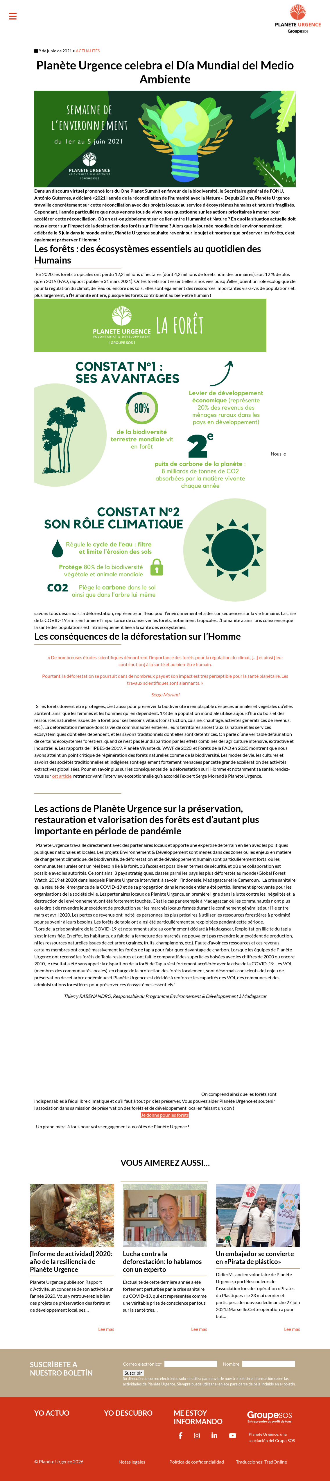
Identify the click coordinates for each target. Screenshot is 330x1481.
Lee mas (106, 1328)
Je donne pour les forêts (165, 1114)
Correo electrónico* (142, 1363)
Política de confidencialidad (196, 1461)
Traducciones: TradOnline (261, 1461)
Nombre (231, 1363)
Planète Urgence (55, 1461)
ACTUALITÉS (88, 50)
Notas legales (132, 1461)
